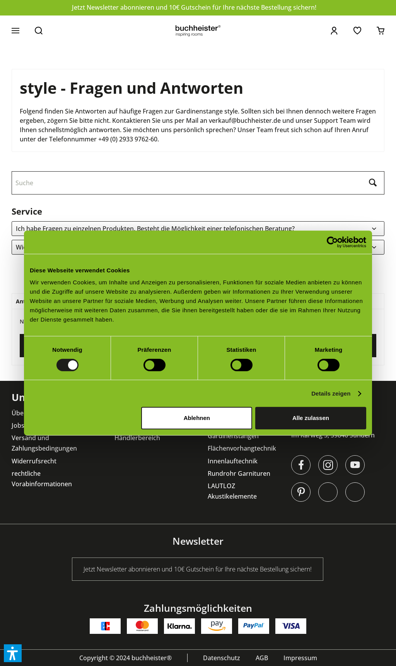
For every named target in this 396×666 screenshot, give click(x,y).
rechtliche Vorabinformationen (42, 478)
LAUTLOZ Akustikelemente (232, 491)
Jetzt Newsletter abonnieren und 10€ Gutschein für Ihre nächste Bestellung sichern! (194, 7)
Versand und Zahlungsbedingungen (44, 443)
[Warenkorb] (380, 30)
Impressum (300, 658)
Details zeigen (330, 393)
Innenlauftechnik (233, 461)
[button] (13, 653)
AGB (262, 658)
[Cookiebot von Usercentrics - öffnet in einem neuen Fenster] (332, 242)
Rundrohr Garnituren (239, 473)
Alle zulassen (310, 418)
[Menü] (15, 30)
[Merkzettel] (357, 30)
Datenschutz (221, 658)
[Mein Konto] (334, 30)
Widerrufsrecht (34, 461)
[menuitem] (15, 30)
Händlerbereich (137, 438)
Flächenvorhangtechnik (242, 448)
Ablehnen (197, 418)
